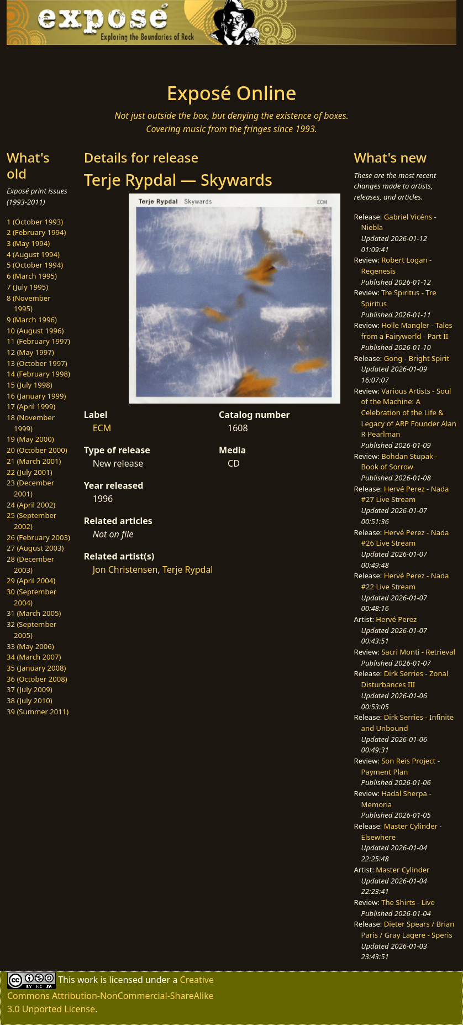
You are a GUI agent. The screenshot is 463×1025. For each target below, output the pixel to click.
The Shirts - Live (408, 902)
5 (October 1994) (35, 265)
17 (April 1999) (31, 406)
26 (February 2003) (38, 537)
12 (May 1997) (30, 352)
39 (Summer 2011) (38, 712)
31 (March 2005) (34, 613)
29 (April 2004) (31, 580)
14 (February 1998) (38, 374)
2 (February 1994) (36, 232)
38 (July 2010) (29, 700)
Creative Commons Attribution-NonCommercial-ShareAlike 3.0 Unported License (110, 994)
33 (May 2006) (30, 646)
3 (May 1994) (28, 243)
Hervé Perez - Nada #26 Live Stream (405, 537)
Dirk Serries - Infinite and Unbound (407, 722)
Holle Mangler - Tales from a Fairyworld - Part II (407, 330)
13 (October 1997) (37, 363)
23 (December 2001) (30, 488)
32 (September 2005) (31, 629)
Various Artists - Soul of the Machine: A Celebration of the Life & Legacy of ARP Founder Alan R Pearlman (408, 413)
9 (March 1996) (32, 320)
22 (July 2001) (29, 472)
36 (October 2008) (37, 679)
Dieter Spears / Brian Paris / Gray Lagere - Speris (408, 929)
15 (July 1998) (29, 385)
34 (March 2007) (34, 657)
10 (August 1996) (35, 331)
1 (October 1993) (35, 222)
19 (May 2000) (30, 439)
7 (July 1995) (27, 287)
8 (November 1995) (29, 303)
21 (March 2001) (34, 461)
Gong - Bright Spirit (416, 358)
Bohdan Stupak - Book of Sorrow (399, 461)
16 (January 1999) (36, 396)
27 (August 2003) (35, 548)
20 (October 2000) (37, 450)
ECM (102, 428)
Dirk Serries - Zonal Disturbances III (405, 678)
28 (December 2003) (30, 564)
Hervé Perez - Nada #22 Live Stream (405, 581)
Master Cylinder (402, 870)
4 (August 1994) (33, 254)
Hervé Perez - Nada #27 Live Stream (405, 494)
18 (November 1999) (31, 422)
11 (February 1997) (38, 341)
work (87, 980)
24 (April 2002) (31, 505)
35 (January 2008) (36, 668)
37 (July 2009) (29, 689)
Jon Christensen (125, 569)
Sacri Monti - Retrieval (418, 652)
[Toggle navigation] (61, 60)
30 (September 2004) (31, 597)
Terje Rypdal (187, 569)
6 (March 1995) (32, 276)
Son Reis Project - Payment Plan (400, 766)
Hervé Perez (396, 619)
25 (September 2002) (31, 520)
